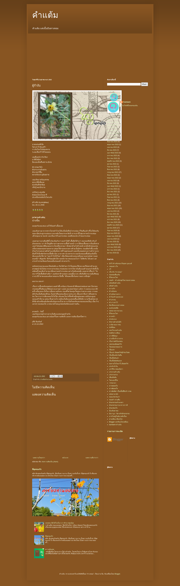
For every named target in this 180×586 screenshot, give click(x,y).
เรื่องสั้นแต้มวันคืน (115, 355)
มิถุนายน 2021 (112, 205)
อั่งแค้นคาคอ (113, 411)
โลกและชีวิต (113, 380)
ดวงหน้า (112, 316)
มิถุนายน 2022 (112, 175)
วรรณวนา (112, 383)
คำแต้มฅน (113, 291)
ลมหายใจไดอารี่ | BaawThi (118, 364)
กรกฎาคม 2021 (112, 203)
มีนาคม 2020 (112, 242)
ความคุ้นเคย (49, 549)
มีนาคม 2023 (112, 150)
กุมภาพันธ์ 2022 (112, 186)
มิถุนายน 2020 (112, 233)
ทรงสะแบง (113, 319)
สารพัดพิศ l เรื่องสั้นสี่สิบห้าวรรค (120, 391)
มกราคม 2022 (112, 189)
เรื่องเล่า (112, 350)
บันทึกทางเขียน (114, 333)
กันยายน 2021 (112, 197)
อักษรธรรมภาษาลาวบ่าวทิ (118, 405)
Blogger (117, 574)
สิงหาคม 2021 (112, 200)
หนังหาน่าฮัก (113, 394)
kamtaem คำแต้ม (115, 425)
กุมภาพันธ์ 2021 (112, 217)
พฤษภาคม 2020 (113, 236)
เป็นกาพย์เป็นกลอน (115, 341)
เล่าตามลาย (113, 375)
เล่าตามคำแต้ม (114, 372)
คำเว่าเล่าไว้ (113, 302)
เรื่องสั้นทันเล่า (114, 358)
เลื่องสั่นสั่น (113, 377)
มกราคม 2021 (112, 219)
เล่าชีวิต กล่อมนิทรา (116, 369)
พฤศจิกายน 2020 (113, 225)
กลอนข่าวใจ (113, 266)
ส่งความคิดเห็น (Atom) (50, 462)
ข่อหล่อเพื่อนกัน (114, 275)
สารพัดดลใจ (113, 388)
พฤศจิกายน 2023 (113, 133)
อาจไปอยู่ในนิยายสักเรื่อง (118, 416)
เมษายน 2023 (112, 147)
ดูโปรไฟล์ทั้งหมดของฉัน (129, 105)
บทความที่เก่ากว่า (92, 458)
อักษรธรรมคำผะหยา (116, 402)
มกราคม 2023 (112, 155)
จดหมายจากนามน (115, 311)
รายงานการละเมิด (115, 431)
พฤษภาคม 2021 (113, 208)
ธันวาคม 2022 (112, 158)
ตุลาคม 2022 (111, 164)
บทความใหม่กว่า (39, 458)
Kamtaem (127, 102)
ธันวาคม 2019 (112, 250)
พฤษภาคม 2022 (113, 178)
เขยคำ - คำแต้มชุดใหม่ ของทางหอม (122, 280)
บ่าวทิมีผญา (113, 336)
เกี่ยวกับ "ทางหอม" (115, 272)
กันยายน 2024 (112, 119)
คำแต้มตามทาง (114, 294)
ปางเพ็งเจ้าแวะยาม (46, 379)
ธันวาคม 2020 (112, 222)
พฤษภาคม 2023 (113, 144)
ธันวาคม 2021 (112, 192)
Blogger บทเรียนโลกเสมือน (118, 422)
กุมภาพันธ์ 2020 (112, 244)
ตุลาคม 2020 (111, 228)
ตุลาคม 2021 (111, 194)
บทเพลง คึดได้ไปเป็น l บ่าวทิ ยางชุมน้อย (59, 523)
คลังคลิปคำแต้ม (114, 283)
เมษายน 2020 (112, 239)
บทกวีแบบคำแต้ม (115, 330)
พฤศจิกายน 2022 (113, 161)
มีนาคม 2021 (112, 214)
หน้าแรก (65, 458)
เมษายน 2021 (112, 211)
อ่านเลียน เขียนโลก (115, 419)
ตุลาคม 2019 (111, 253)
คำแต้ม (45, 15)
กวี (110, 269)
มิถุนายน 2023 (112, 142)
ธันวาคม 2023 (112, 131)
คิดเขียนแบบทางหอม (116, 305)
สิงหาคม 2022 (112, 169)
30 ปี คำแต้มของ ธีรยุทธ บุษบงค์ (120, 263)
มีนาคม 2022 (112, 183)
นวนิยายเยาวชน (115, 325)
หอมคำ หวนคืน (114, 400)
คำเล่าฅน (112, 300)
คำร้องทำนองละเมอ (116, 297)
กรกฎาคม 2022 (112, 172)
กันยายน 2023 (112, 136)
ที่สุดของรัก (37, 469)
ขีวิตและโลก (113, 277)
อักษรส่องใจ (113, 408)
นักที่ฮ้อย (112, 327)
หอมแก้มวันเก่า (114, 397)
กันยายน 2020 (112, 231)
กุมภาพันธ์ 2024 (112, 125)
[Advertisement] (90, 54)
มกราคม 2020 (112, 247)
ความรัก (112, 289)
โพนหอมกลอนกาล (115, 347)
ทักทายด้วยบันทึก (115, 322)
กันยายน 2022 (112, 167)
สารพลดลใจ (113, 386)
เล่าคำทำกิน (113, 366)
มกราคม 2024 (112, 128)
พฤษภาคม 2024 (113, 122)
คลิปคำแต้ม (113, 286)
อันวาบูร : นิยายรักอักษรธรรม (119, 414)
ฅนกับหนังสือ (113, 308)
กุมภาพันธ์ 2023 (112, 153)
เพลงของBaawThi (115, 344)
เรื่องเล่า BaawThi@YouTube (119, 352)
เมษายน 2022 (112, 181)
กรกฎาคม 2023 (112, 139)
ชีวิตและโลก (113, 313)
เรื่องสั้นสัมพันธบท (115, 361)
